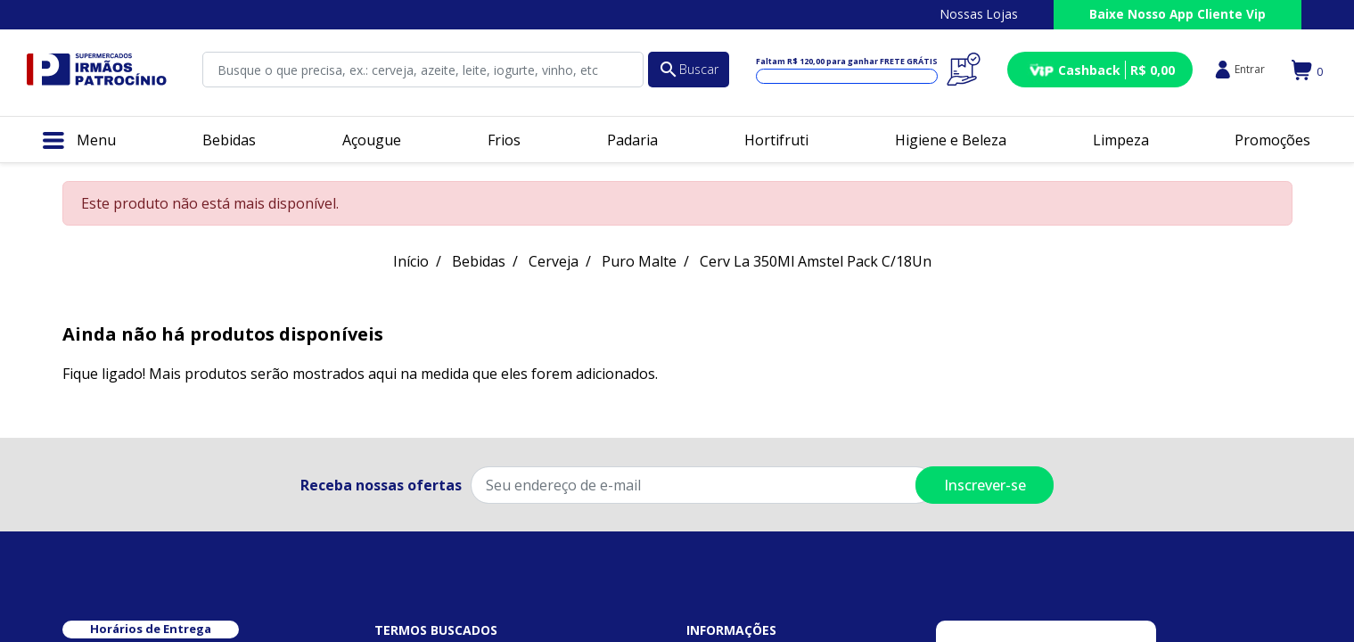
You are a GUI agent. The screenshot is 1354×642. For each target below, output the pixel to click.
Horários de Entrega (150, 629)
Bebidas (478, 261)
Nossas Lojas (979, 13)
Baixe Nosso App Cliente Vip (1177, 13)
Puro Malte (639, 261)
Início (411, 261)
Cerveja (554, 261)
